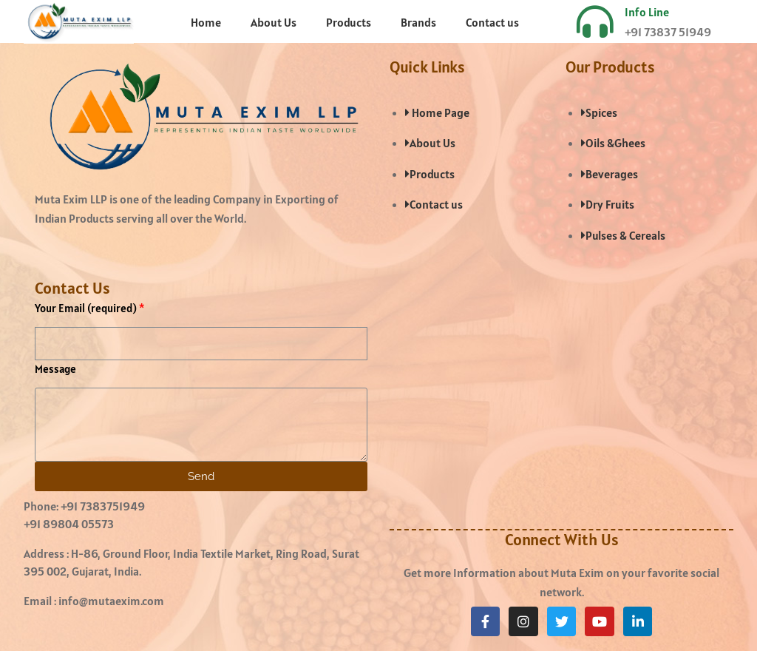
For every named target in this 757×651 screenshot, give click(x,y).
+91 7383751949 (103, 506)
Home (206, 22)
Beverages (609, 173)
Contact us (492, 22)
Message (55, 369)
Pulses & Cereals (623, 235)
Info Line (647, 11)
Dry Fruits (607, 204)
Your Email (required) (86, 308)
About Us (273, 22)
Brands (418, 22)
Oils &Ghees (613, 142)
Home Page (437, 112)
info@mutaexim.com (111, 600)
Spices (599, 112)
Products (348, 22)
